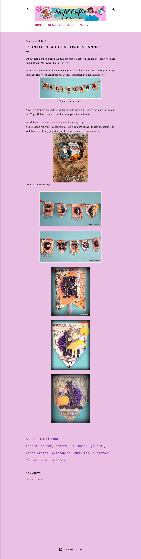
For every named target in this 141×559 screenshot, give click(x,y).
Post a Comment (35, 479)
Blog (70, 25)
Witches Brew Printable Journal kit (53, 122)
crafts (61, 446)
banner (46, 446)
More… (84, 25)
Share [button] (30, 439)
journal (97, 446)
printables (61, 453)
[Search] (113, 9)
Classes (54, 25)
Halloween (78, 446)
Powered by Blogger (70, 549)
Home (39, 25)
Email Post (49, 439)
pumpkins (81, 453)
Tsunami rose (37, 460)
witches (58, 460)
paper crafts (37, 453)
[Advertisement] (70, 510)
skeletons (101, 453)
